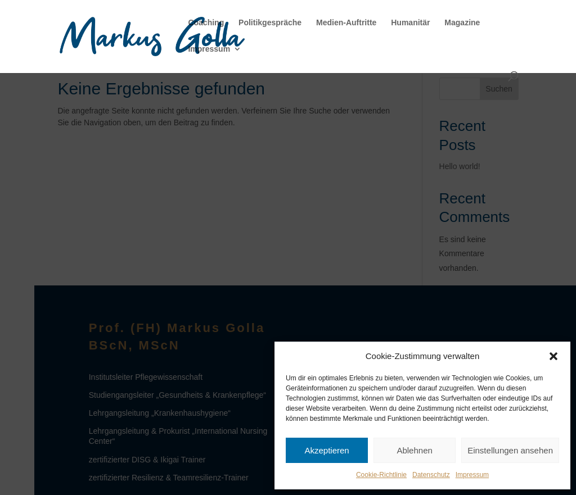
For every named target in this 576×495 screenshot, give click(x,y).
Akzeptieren (326, 450)
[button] (553, 356)
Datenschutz (431, 475)
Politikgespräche (270, 23)
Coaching (206, 23)
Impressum (472, 475)
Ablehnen (414, 450)
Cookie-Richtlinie (381, 475)
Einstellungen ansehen (510, 450)
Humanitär (410, 23)
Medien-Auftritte (346, 23)
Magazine (462, 23)
